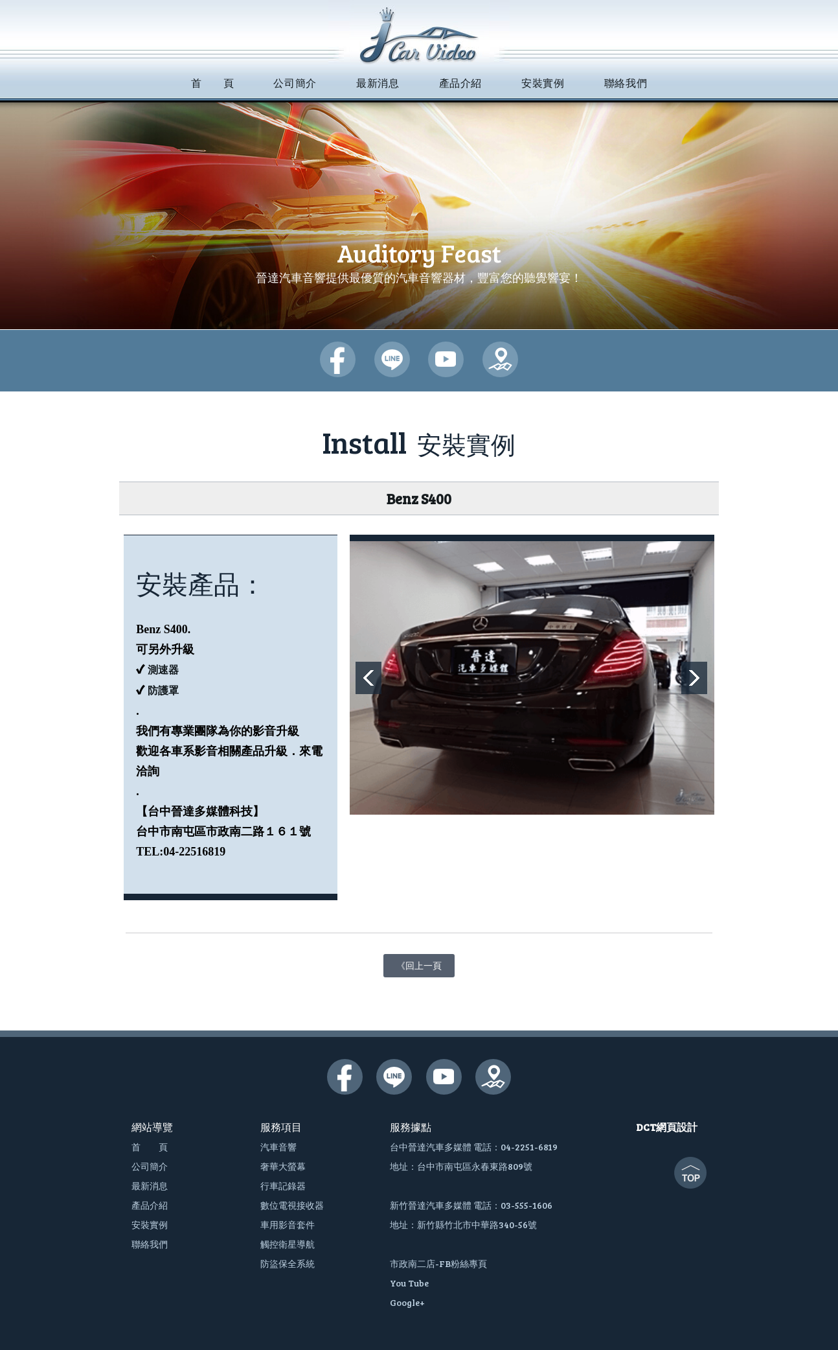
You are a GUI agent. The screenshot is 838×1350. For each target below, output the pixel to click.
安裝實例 (149, 1224)
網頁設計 (676, 1127)
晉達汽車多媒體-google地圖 (500, 359)
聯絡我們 (149, 1244)
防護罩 (163, 690)
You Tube (409, 1283)
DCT (646, 1127)
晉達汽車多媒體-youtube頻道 (446, 359)
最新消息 (149, 1186)
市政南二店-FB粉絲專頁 (438, 1263)
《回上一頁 (419, 963)
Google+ (407, 1302)
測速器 (163, 669)
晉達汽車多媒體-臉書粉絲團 (338, 359)
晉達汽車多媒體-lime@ (392, 359)
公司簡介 (149, 1166)
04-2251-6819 (529, 1147)
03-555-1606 (526, 1205)
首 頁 (149, 1147)
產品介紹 (149, 1205)
